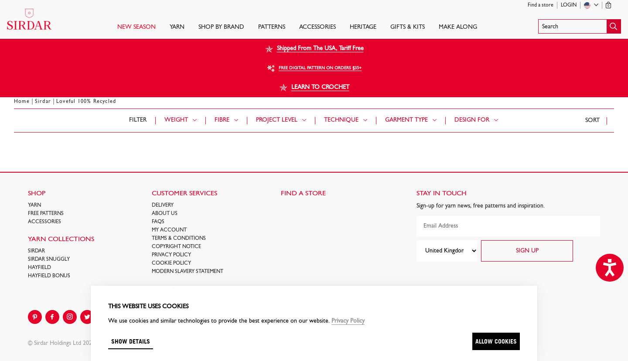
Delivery (163, 205)
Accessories (317, 27)
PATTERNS (271, 27)
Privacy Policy (171, 255)
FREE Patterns (46, 213)
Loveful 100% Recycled (86, 101)
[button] (579, 26)
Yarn (177, 27)
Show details (130, 341)
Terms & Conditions (179, 238)
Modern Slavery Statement (187, 271)
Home (22, 101)
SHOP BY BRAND (221, 27)
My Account (169, 230)
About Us (164, 213)
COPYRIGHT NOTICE (176, 246)
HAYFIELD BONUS (49, 276)
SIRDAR (36, 251)
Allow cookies (496, 341)
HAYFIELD (39, 267)
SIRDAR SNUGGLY (49, 259)
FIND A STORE (303, 193)
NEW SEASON (136, 27)
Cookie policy (171, 263)
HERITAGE (363, 27)
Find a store (540, 5)
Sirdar (43, 101)
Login (569, 5)
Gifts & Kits (407, 27)
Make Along (458, 27)
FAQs (158, 222)
